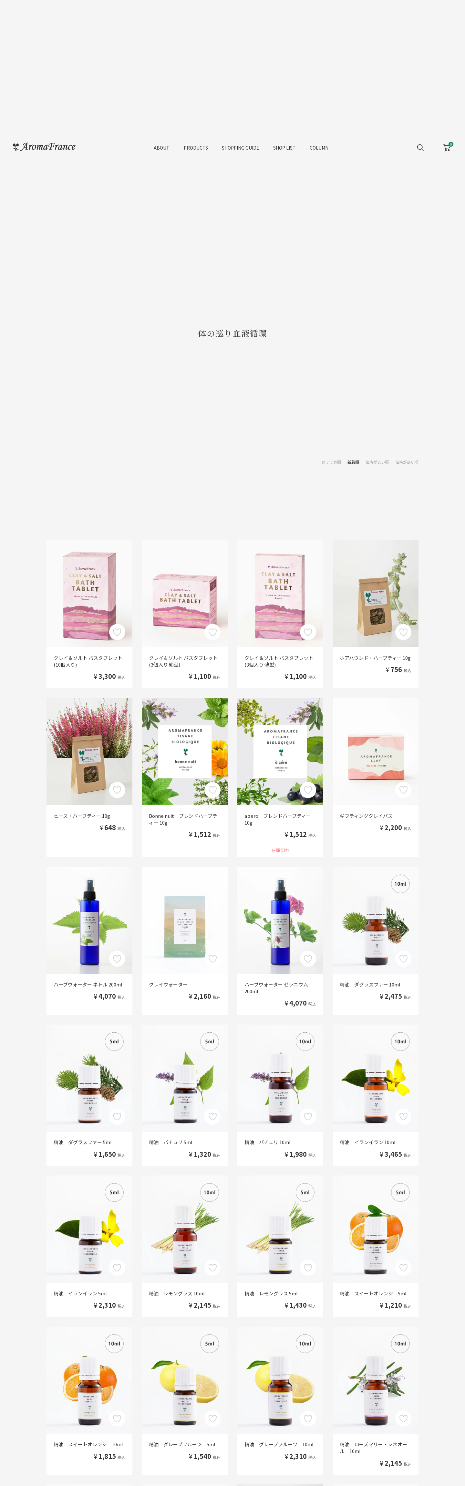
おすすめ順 (331, 462)
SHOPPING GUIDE (240, 148)
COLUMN (319, 148)
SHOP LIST (284, 148)
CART (446, 146)
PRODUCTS (196, 148)
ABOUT (162, 148)
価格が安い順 (377, 462)
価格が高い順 (406, 462)
